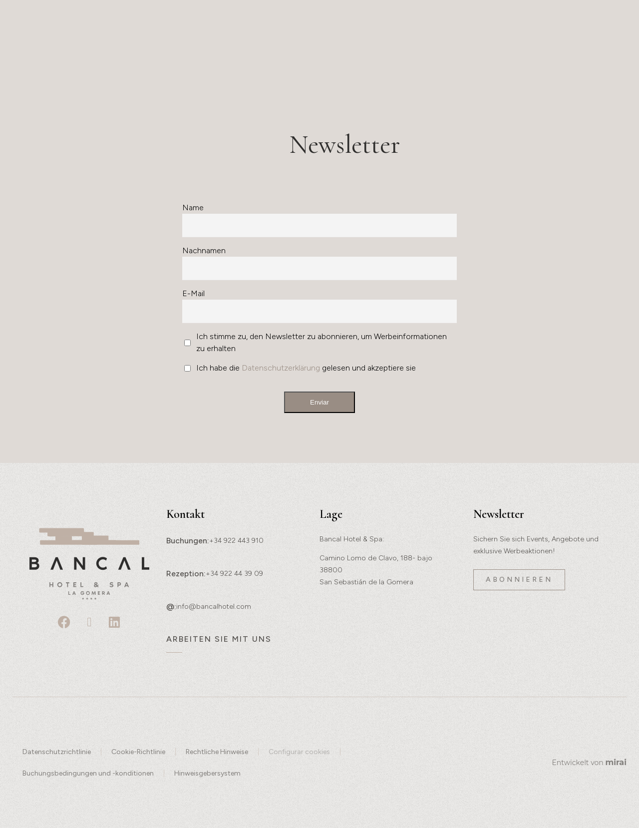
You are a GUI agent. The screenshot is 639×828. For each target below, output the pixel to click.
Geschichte (132, 58)
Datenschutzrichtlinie (56, 752)
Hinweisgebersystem (207, 773)
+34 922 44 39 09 (234, 573)
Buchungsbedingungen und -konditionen (88, 773)
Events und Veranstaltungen (417, 59)
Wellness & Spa (334, 59)
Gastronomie (259, 58)
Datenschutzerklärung (281, 368)
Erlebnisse (60, 58)
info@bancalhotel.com (213, 606)
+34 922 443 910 (236, 540)
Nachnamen (204, 250)
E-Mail (193, 293)
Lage (553, 58)
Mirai (616, 762)
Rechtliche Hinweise (217, 752)
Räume (196, 58)
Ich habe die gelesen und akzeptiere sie (306, 368)
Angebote (501, 58)
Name (193, 207)
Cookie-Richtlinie (138, 752)
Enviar (319, 402)
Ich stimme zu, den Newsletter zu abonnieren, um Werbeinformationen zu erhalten (321, 342)
